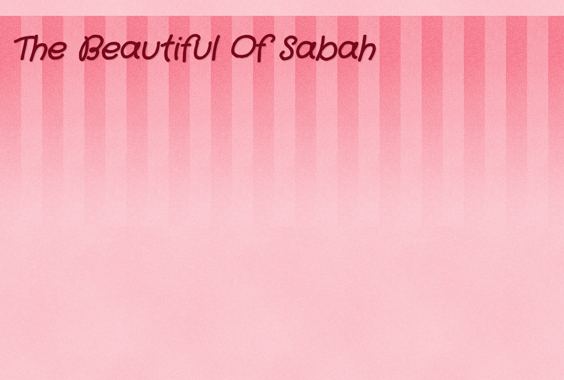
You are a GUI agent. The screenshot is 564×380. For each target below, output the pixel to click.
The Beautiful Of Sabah (192, 50)
